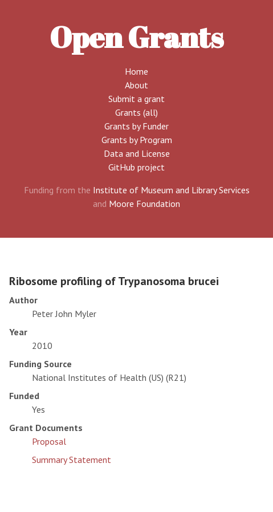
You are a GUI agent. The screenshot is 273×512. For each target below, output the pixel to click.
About (136, 85)
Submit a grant (136, 98)
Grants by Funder (136, 126)
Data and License (137, 153)
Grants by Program (136, 139)
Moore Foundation (144, 203)
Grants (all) (136, 112)
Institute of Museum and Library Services (171, 190)
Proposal (49, 441)
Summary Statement (71, 459)
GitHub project (136, 167)
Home (136, 71)
